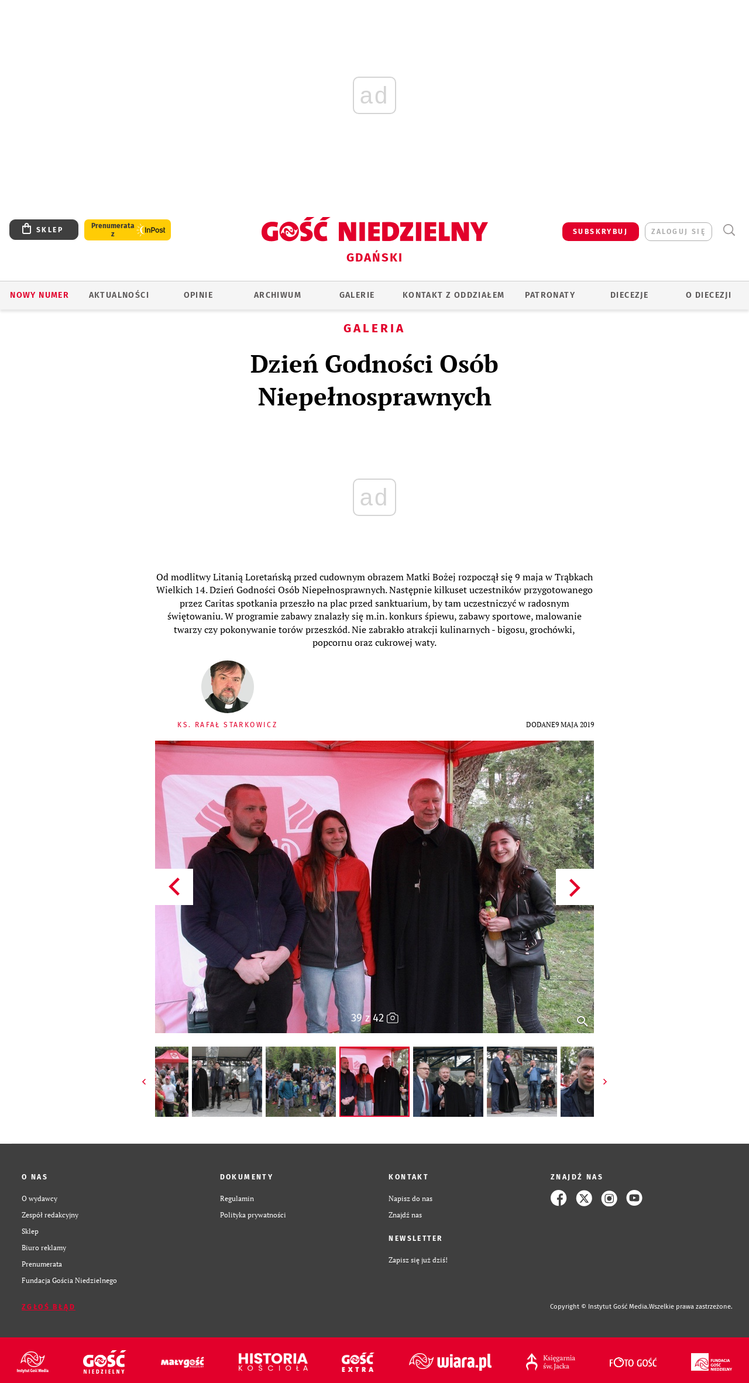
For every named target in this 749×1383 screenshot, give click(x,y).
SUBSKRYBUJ (600, 232)
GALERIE (357, 295)
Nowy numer (39, 295)
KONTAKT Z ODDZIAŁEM (454, 295)
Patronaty (550, 295)
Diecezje (629, 295)
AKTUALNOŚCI (119, 295)
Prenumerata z (113, 230)
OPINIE (198, 295)
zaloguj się (678, 232)
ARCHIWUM (277, 295)
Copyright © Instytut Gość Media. (599, 1306)
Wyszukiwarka (729, 230)
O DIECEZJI (708, 295)
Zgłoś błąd (48, 1307)
